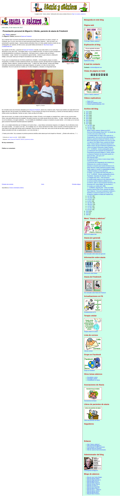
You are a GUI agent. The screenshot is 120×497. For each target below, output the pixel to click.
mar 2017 (90, 128)
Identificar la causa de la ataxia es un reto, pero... (100, 192)
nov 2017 (90, 208)
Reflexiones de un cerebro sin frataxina (97, 164)
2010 (87, 112)
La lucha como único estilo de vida (96, 134)
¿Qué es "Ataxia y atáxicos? (91, 94)
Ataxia (8, 34)
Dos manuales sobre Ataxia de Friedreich (95, 292)
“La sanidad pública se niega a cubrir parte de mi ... (100, 135)
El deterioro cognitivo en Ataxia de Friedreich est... (100, 194)
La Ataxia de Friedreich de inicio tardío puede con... (100, 154)
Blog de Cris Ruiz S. (92, 485)
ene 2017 (90, 125)
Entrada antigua (76, 184)
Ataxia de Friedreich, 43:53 (94, 102)
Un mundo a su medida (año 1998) (96, 186)
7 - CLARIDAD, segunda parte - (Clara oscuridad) (100, 187)
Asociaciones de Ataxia (90, 400)
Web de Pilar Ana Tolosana (94, 448)
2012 (87, 115)
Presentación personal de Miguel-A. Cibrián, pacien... (101, 152)
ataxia (9, 139)
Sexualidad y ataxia (92, 377)
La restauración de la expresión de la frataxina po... (100, 150)
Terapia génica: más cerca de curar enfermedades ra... (101, 137)
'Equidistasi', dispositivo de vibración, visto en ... (99, 176)
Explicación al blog (89, 60)
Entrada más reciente (7, 184)
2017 (87, 123)
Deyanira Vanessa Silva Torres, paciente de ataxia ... (101, 189)
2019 (87, 213)
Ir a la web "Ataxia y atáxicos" (92, 41)
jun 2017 (89, 199)
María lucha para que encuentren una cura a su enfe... (101, 140)
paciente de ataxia (29, 139)
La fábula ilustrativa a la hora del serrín (97, 171)
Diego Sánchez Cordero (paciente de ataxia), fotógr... (101, 167)
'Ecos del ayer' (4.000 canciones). (96, 447)
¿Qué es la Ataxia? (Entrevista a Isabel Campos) (100, 147)
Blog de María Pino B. (93, 481)
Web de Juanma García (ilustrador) (96, 449)
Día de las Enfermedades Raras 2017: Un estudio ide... (101, 132)
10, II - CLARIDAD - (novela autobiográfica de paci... (101, 149)
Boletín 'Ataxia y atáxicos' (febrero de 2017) (98, 130)
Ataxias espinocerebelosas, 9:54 (95, 104)
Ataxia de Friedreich (26, 36)
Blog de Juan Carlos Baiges (94, 477)
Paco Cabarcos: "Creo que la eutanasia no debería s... (101, 191)
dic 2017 (89, 209)
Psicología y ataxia (92, 378)
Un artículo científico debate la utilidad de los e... (100, 181)
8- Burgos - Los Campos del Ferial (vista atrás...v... (100, 172)
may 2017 (90, 197)
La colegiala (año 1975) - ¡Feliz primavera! (98, 177)
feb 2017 (89, 127)
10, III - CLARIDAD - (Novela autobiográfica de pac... (101, 174)
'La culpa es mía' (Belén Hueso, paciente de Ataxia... (101, 142)
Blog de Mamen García (93, 491)
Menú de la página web (90, 234)
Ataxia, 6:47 (90, 101)
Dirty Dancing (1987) (92, 157)
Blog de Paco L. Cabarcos (94, 489)
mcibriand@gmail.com (96, 67)
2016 (87, 122)
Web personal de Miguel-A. (94, 445)
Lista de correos (88, 351)
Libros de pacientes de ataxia (92, 420)
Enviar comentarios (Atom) (16, 187)
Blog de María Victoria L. (93, 493)
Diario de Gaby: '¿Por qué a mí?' (95, 155)
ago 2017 (90, 202)
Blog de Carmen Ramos (93, 484)
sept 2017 (90, 204)
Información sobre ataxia (90, 273)
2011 (87, 113)
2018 (87, 211)
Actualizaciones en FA (90, 312)
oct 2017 (89, 206)
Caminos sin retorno (92, 160)
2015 (87, 120)
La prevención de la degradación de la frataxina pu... (101, 162)
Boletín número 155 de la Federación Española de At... (101, 145)
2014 (87, 118)
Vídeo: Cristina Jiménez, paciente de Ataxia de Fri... (100, 144)
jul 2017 (89, 201)
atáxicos (22, 139)
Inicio (42, 184)
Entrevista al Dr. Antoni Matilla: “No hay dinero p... (100, 184)
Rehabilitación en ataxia (93, 380)
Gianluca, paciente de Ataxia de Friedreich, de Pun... (101, 139)
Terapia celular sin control (91, 331)
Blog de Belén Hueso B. (93, 482)
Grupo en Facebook (89, 370)
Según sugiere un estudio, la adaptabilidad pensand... (101, 169)
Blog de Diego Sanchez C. (94, 480)
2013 (87, 117)
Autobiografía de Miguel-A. (91, 470)
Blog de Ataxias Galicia (93, 478)
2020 (87, 214)
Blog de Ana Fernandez (93, 487)
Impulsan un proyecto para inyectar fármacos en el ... (101, 165)
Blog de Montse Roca (93, 492)
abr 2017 (89, 196)
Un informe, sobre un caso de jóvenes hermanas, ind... (101, 182)
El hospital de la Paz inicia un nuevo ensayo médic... (101, 159)
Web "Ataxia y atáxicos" (93, 444)
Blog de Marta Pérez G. (93, 488)
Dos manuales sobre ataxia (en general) (94, 253)
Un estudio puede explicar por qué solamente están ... (101, 179)
